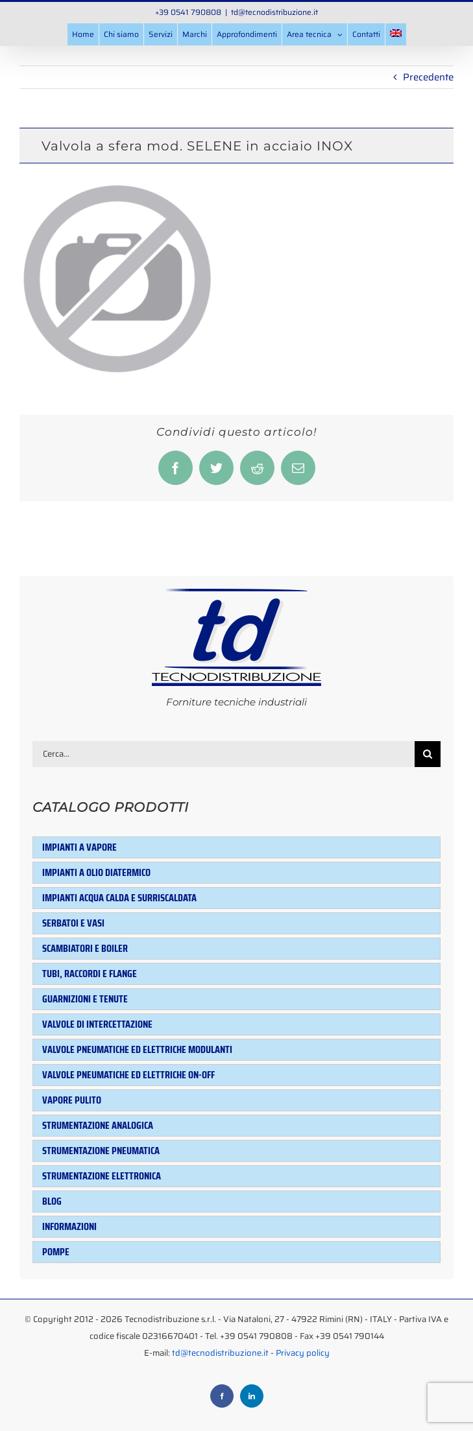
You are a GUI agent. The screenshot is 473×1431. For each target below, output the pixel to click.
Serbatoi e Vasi (73, 923)
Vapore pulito (71, 1100)
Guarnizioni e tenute (85, 999)
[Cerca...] (223, 754)
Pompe (55, 1252)
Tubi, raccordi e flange (89, 973)
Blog (52, 1201)
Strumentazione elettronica (101, 1176)
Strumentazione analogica (97, 1125)
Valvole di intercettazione (97, 1024)
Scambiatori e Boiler (85, 948)
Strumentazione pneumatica (101, 1150)
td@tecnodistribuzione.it (274, 12)
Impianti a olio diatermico (96, 872)
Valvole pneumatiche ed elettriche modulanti (137, 1049)
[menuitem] (395, 34)
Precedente (428, 77)
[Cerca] (428, 754)
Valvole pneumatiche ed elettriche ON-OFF (128, 1075)
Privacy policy (303, 1353)
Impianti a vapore (79, 847)
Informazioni (69, 1226)
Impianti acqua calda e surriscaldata (119, 898)
